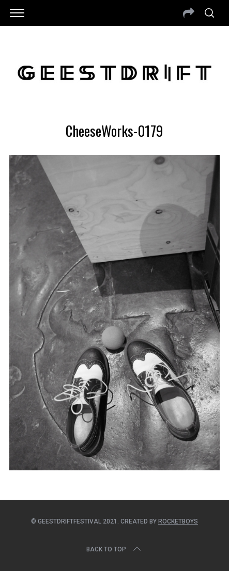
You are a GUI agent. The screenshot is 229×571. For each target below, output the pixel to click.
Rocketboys (178, 521)
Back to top (114, 549)
